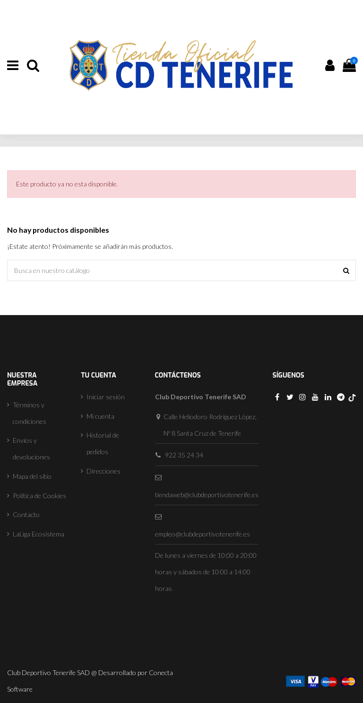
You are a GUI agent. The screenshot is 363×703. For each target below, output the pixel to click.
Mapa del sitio (32, 476)
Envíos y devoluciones (31, 448)
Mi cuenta (100, 416)
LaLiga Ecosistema (38, 534)
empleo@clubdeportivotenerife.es (202, 534)
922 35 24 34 (184, 455)
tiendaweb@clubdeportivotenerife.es (207, 495)
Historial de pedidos (102, 443)
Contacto (26, 514)
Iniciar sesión (105, 397)
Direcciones (103, 471)
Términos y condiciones (29, 413)
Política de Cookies (39, 496)
